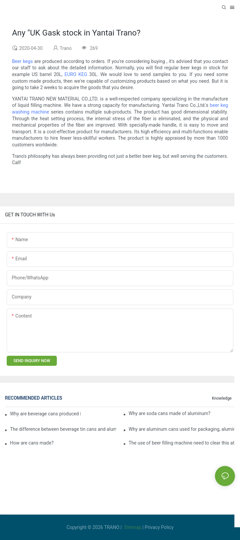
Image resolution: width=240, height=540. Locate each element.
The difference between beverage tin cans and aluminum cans (63, 429)
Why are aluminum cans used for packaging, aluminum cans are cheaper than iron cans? (182, 429)
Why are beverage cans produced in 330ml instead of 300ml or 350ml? (45, 413)
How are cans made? (31, 443)
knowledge (222, 398)
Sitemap (132, 527)
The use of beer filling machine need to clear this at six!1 (182, 443)
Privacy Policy (159, 527)
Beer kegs (22, 61)
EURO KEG (76, 74)
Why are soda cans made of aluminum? (170, 413)
